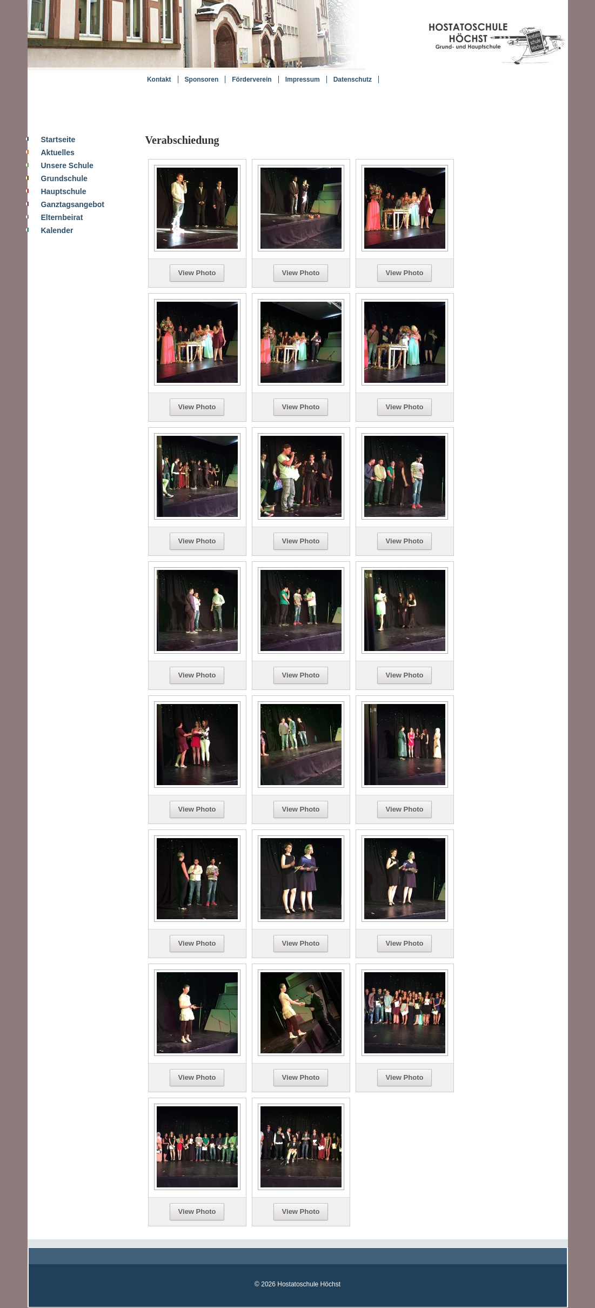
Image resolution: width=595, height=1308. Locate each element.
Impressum (302, 79)
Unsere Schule (67, 165)
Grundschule (64, 178)
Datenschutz (352, 79)
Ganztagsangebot (72, 204)
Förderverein (251, 79)
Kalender (57, 230)
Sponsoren (202, 79)
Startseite (58, 139)
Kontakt (159, 79)
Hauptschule (63, 191)
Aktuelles (58, 152)
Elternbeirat (62, 217)
